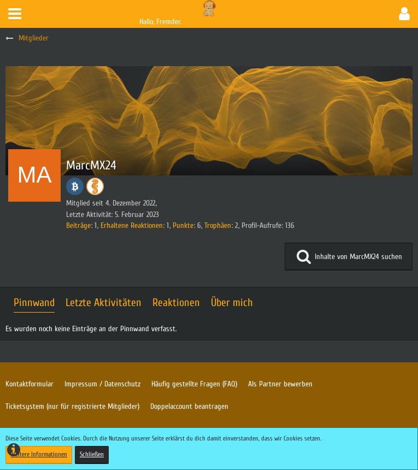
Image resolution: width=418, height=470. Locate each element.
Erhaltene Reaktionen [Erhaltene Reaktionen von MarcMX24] (132, 225)
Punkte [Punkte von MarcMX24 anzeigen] (183, 225)
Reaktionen (176, 302)
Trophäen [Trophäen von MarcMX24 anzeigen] (217, 225)
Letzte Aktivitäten (104, 302)
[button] (14, 14)
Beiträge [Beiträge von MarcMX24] (78, 225)
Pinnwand (34, 302)
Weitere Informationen (38, 454)
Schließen (92, 454)
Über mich (232, 302)
